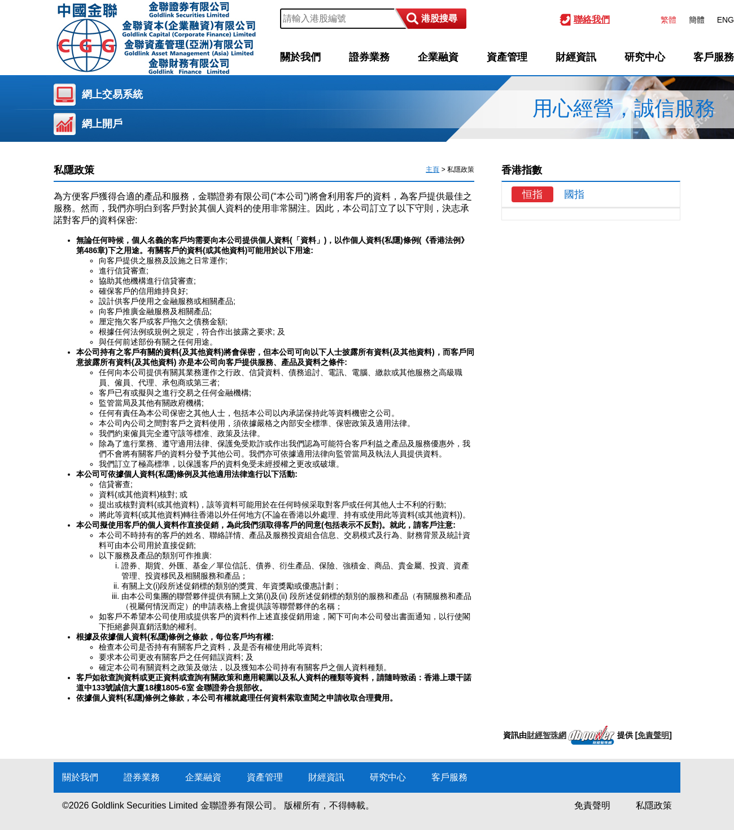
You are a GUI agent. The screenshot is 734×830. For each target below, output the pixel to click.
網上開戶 (102, 123)
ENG (725, 19)
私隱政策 (654, 805)
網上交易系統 (112, 94)
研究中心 (644, 57)
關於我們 (300, 57)
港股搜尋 (439, 18)
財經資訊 (576, 57)
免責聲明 (653, 735)
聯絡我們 (592, 19)
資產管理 (507, 57)
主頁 (432, 169)
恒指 (532, 194)
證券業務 (369, 57)
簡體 (697, 19)
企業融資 (438, 57)
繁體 (668, 19)
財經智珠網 (546, 735)
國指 (574, 194)
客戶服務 (713, 57)
